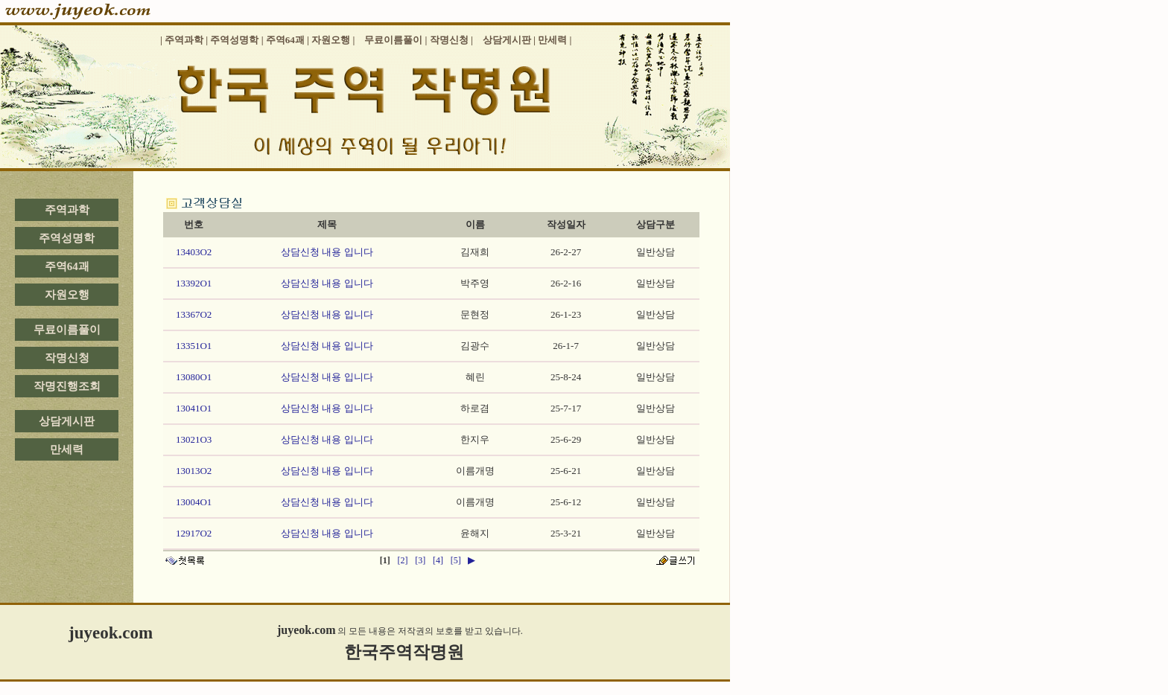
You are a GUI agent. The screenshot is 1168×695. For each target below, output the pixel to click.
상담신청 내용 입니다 (327, 251)
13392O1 (194, 283)
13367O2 (194, 314)
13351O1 (194, 345)
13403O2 (194, 251)
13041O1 (194, 408)
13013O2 (194, 470)
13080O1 (194, 376)
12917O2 (194, 533)
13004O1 (194, 501)
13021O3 (194, 439)
